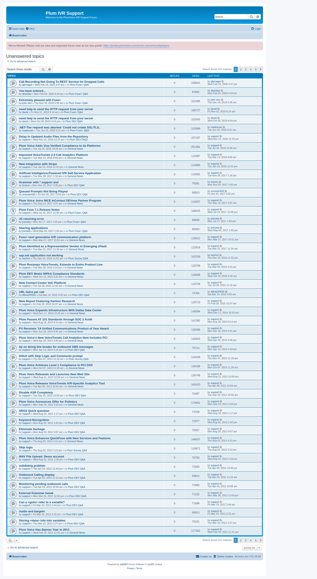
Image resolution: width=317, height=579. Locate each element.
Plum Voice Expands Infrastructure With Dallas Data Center (60, 310)
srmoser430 (28, 194)
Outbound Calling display (37, 474)
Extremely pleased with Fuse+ (40, 100)
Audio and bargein (32, 511)
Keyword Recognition (34, 420)
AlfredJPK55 (29, 295)
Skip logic (26, 447)
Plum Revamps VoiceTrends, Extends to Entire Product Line (61, 264)
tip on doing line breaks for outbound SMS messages (56, 346)
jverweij (26, 221)
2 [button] (240, 69)
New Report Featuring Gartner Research (47, 301)
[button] (261, 69)
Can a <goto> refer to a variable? (42, 502)
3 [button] (246, 69)
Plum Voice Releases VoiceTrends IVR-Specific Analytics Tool (62, 383)
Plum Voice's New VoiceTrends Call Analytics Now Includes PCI (63, 337)
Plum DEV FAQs (79, 139)
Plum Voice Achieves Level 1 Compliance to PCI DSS (56, 365)
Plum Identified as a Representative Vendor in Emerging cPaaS (63, 246)
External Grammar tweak (36, 493)
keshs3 (26, 258)
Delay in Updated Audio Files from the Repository (53, 136)
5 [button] (256, 69)
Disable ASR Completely (36, 392)
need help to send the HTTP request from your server (56, 109)
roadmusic (28, 130)
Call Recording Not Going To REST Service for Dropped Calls (61, 81)
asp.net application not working (41, 255)
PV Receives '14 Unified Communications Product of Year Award (64, 328)
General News (75, 148)
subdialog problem (32, 465)
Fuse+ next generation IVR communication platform (55, 237)
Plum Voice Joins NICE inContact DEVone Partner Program (60, 200)
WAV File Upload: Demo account (41, 456)
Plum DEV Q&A (73, 121)
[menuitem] (29, 28)
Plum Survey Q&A (78, 258)
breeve (26, 185)
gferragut (27, 84)
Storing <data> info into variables (42, 520)
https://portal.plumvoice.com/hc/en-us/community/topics (136, 45)
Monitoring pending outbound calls (43, 484)
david (25, 112)
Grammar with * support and (38, 182)
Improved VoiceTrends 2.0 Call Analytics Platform (53, 155)
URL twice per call (31, 292)
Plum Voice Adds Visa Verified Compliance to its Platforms (60, 145)
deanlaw (26, 94)
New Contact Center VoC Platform (42, 282)
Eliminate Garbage (32, 429)
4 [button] (250, 69)
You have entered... (32, 91)
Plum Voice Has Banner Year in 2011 (44, 529)
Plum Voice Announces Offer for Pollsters (48, 401)
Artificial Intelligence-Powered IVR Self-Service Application (60, 173)
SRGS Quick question (34, 410)
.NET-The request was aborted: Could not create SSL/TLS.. (60, 127)
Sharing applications (33, 228)
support (26, 139)
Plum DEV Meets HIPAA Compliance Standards (51, 273)
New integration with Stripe (38, 164)
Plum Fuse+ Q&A (79, 84)
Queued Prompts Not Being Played (43, 191)
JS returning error (31, 218)
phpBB (123, 564)
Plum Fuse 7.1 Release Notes (39, 209)
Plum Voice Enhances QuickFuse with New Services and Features (65, 438)
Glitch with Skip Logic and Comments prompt (51, 356)
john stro (27, 103)
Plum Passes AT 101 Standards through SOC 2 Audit (55, 319)
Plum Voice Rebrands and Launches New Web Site (54, 374)
